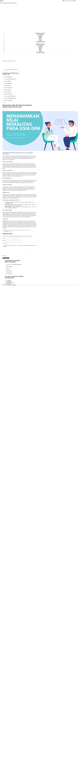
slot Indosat (8, 285)
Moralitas (25, 230)
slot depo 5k (8, 281)
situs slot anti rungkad (16, 265)
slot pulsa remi (9, 274)
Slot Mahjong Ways (12, 78)
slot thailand (8, 283)
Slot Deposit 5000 (11, 96)
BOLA (40, 39)
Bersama (6, 230)
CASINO (40, 36)
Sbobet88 (10, 83)
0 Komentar (10, 231)
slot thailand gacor (10, 284)
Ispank (1, 0)
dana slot (8, 270)
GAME (4, 102)
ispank (6, 231)
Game (13, 230)
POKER (40, 37)
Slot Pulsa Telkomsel (12, 98)
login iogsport (9, 272)
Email (4, 240)
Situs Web (5, 243)
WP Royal (14, 286)
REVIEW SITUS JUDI (40, 33)
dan (9, 230)
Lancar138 (10, 100)
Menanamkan (20, 230)
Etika (11, 230)
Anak (4, 230)
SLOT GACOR (40, 34)
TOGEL (40, 40)
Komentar (5, 257)
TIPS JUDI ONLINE (40, 41)
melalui (15, 230)
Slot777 (9, 89)
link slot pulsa (9, 268)
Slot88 (9, 81)
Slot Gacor (10, 76)
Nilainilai (28, 230)
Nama (4, 238)
